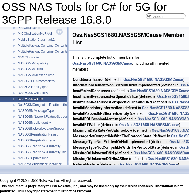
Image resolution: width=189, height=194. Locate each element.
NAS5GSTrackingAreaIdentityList (42, 152)
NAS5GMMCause (30, 69)
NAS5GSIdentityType (33, 87)
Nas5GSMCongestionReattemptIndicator (47, 105)
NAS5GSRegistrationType (36, 140)
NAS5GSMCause (30, 99)
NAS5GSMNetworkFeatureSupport (43, 117)
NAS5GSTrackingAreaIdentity (39, 146)
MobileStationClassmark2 (36, 39)
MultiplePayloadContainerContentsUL (45, 51)
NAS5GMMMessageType (36, 75)
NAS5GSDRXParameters (36, 81)
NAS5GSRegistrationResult (38, 134)
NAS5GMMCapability (33, 63)
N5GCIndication (29, 57)
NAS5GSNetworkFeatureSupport (41, 128)
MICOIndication (29, 28)
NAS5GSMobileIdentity (34, 122)
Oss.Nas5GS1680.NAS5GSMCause (102, 63)
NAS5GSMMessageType (36, 111)
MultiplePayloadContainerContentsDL (45, 45)
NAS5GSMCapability (33, 93)
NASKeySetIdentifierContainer (39, 164)
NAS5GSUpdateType (33, 158)
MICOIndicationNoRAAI (35, 34)
